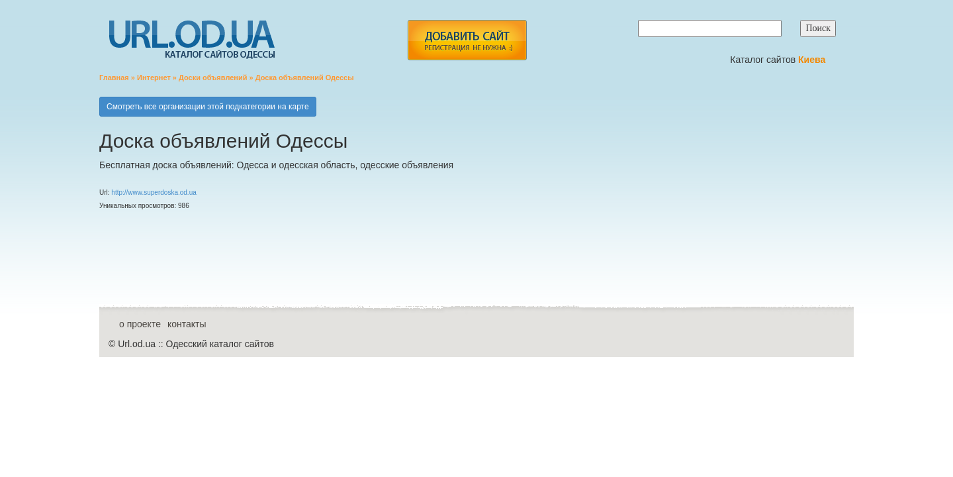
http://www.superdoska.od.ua (153, 192)
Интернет (154, 77)
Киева (813, 59)
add (467, 40)
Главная (114, 77)
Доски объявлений (213, 77)
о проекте (140, 324)
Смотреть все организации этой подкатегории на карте (208, 106)
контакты (186, 324)
